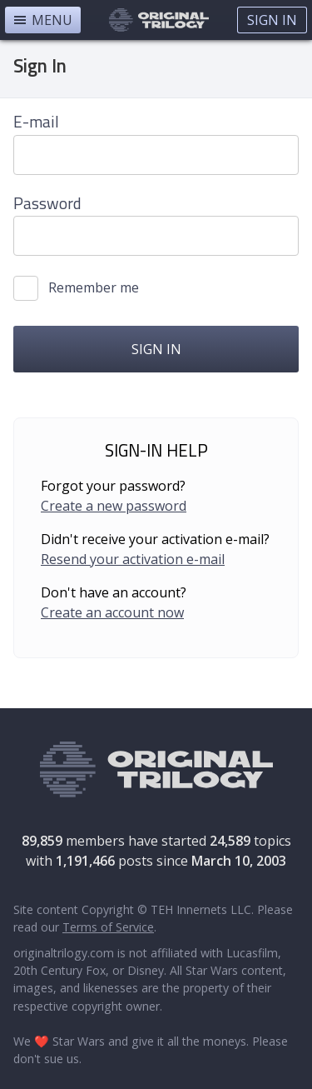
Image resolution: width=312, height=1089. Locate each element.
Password (47, 203)
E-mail (36, 121)
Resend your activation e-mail (133, 559)
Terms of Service (108, 927)
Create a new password (113, 506)
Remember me (93, 288)
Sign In (272, 20)
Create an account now (112, 612)
